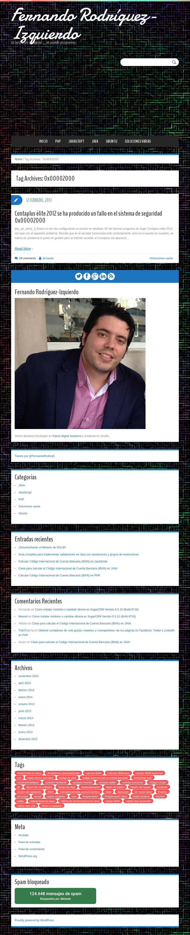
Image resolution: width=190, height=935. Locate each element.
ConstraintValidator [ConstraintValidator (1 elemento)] (28, 783)
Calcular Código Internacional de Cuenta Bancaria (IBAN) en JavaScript (62, 562)
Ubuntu (111, 142)
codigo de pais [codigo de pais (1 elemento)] (67, 778)
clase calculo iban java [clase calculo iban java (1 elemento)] (40, 778)
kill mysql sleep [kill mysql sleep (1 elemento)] (143, 792)
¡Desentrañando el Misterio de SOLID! (42, 548)
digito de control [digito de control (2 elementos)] (115, 787)
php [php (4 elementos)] (74, 797)
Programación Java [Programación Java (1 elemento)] (116, 797)
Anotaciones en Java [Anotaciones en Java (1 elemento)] (29, 773)
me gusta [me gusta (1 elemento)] (22, 797)
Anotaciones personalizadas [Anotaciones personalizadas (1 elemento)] (63, 773)
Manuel (22, 617)
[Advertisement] (95, 101)
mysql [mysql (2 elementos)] (37, 797)
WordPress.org (27, 856)
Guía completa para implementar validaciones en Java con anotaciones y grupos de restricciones (78, 555)
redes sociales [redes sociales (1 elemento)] (141, 797)
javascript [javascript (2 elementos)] (122, 792)
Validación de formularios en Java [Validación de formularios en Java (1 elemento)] (80, 801)
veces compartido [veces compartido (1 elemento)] (52, 806)
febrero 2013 (26, 725)
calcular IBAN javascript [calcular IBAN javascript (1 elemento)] (149, 773)
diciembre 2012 (27, 739)
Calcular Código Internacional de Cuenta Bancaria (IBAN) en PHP (59, 576)
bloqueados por (55, 896)
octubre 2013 (26, 704)
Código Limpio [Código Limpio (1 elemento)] (157, 783)
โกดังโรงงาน (26, 631)
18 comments (27, 259)
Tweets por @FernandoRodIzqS (35, 456)
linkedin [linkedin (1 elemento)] (162, 792)
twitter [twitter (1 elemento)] (20, 801)
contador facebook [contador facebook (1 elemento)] (55, 783)
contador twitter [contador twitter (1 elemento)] (107, 783)
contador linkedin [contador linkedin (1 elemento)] (82, 783)
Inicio (43, 142)
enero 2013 (25, 732)
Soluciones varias (138, 142)
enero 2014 (25, 697)
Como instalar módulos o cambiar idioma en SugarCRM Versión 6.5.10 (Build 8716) (87, 610)
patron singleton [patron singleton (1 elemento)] (56, 797)
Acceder (23, 835)
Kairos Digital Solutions (67, 436)
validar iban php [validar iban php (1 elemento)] (26, 806)
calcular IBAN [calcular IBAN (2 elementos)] (93, 773)
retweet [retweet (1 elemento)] (160, 797)
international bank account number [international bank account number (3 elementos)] (79, 792)
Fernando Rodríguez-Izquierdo (85, 24)
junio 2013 (24, 711)
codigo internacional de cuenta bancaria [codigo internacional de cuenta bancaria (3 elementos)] (105, 778)
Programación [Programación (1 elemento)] (90, 797)
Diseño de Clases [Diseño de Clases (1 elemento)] (141, 787)
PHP (58, 142)
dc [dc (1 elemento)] (18, 787)
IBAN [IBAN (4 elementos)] (51, 792)
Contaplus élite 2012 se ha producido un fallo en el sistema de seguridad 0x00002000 (88, 217)
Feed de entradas (29, 842)
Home (18, 160)
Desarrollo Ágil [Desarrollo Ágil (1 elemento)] (66, 787)
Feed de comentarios (31, 849)
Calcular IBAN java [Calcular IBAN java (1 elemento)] (118, 773)
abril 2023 (24, 683)
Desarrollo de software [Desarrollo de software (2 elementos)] (39, 787)
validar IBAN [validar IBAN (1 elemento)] (112, 801)
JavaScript (76, 142)
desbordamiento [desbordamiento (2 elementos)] (90, 787)
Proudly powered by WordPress (34, 920)
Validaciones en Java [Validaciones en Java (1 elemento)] (42, 801)
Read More (23, 249)
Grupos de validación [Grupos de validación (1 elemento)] (29, 792)
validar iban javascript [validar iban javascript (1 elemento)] (138, 801)
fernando (48, 259)
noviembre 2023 (28, 676)
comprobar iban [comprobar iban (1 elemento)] (143, 778)
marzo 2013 (25, 718)
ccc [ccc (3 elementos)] (19, 778)
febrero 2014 (26, 690)
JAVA (95, 142)
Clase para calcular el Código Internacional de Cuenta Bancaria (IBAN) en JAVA (68, 569)
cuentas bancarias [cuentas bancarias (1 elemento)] (132, 783)
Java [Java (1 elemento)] (108, 792)
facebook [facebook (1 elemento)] (162, 787)
